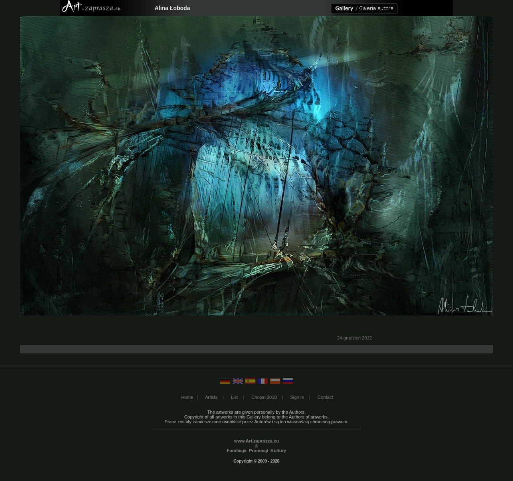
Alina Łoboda (172, 8)
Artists (211, 397)
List (234, 397)
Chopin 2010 (264, 397)
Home (187, 397)
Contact (325, 397)
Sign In (297, 397)
